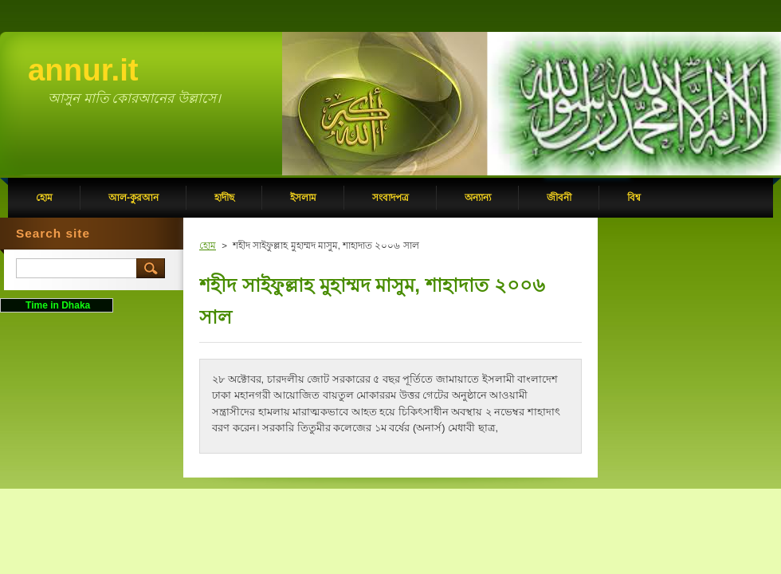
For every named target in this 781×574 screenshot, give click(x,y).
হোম (207, 245)
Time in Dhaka (56, 305)
